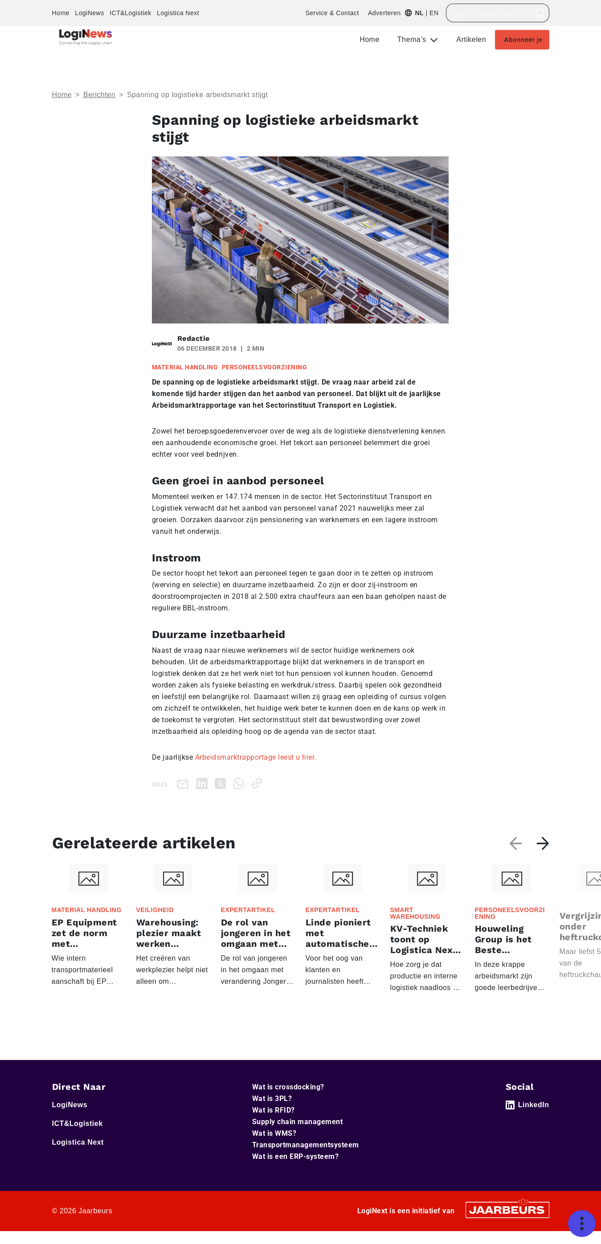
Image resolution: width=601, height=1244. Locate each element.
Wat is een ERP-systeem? (295, 1156)
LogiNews (89, 12)
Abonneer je (523, 39)
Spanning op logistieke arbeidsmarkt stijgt (197, 94)
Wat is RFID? (273, 1110)
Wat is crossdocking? (288, 1087)
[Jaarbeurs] (507, 1209)
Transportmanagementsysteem (305, 1145)
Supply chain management (297, 1121)
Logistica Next (178, 12)
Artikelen (471, 39)
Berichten (99, 94)
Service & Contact (332, 12)
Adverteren (384, 12)
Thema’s (413, 39)
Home (61, 12)
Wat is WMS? (274, 1133)
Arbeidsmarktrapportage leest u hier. (255, 757)
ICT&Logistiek (130, 12)
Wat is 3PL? (272, 1098)
